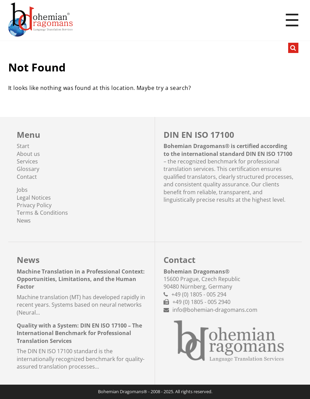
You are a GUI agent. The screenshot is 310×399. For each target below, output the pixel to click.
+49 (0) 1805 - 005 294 (198, 294)
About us (28, 154)
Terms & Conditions (42, 212)
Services (27, 161)
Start (23, 146)
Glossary (28, 169)
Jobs (22, 190)
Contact (27, 177)
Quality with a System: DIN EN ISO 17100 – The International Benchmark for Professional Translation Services (79, 333)
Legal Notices (34, 197)
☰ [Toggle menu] (292, 20)
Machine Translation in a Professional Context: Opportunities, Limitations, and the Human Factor (81, 279)
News (24, 220)
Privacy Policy (34, 205)
